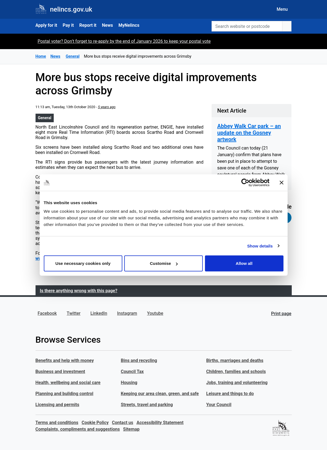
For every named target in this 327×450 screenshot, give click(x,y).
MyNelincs (128, 25)
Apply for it (46, 25)
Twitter (73, 313)
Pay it (68, 25)
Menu (282, 9)
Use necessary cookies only (82, 263)
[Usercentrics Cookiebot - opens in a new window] (245, 182)
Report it (87, 25)
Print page (281, 313)
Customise (164, 263)
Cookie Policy (95, 422)
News (107, 25)
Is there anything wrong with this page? (78, 290)
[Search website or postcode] (247, 26)
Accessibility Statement (160, 422)
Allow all (244, 263)
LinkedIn (98, 313)
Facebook (47, 313)
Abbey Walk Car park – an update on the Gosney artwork (249, 133)
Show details (260, 245)
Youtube (155, 313)
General (45, 118)
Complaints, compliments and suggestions (78, 429)
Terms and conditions (57, 422)
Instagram (127, 313)
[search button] (286, 26)
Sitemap (131, 429)
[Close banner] (281, 182)
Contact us (122, 422)
